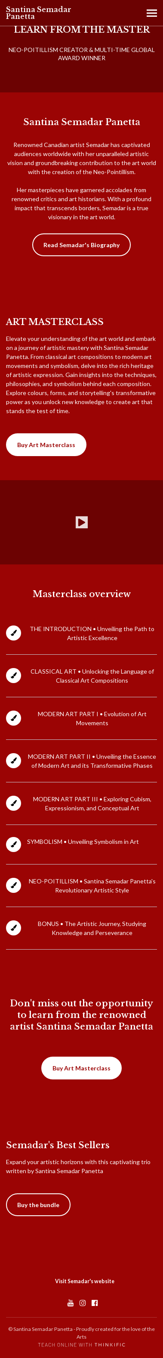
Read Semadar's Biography (81, 244)
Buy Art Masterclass (46, 444)
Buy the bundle (38, 1204)
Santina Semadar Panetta (38, 13)
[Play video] (82, 522)
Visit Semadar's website (84, 1281)
